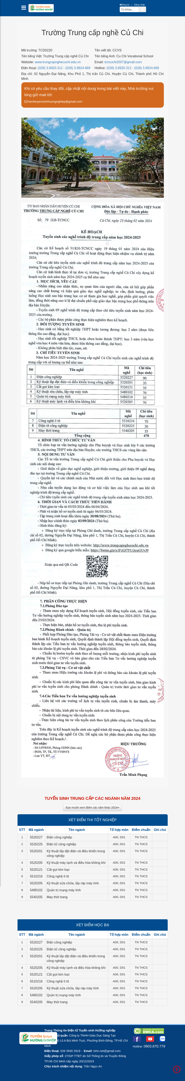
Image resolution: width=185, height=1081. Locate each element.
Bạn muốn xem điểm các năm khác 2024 (92, 807)
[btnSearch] (142, 9)
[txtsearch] (129, 9)
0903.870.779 (154, 1046)
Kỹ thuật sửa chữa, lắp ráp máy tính (73, 883)
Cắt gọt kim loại (58, 869)
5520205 (36, 862)
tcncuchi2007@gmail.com (123, 62)
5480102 (36, 890)
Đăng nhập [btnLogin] (139, 4)
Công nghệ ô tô (58, 876)
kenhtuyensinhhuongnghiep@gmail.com (53, 101)
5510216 (36, 876)
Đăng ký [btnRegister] (124, 4)
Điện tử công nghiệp (61, 844)
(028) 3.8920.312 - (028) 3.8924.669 (64, 68)
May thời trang (57, 897)
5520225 (36, 844)
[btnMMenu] (24, 8)
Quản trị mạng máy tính (64, 890)
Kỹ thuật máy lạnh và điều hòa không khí (76, 862)
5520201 (36, 851)
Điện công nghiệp (59, 837)
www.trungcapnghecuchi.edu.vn (58, 62)
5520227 (36, 837)
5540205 (36, 897)
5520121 (36, 869)
